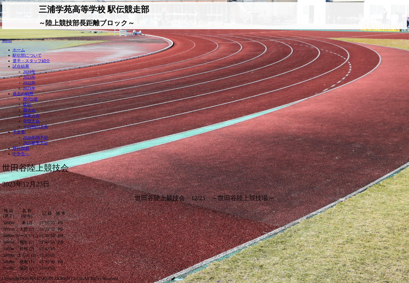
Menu (7, 41)
